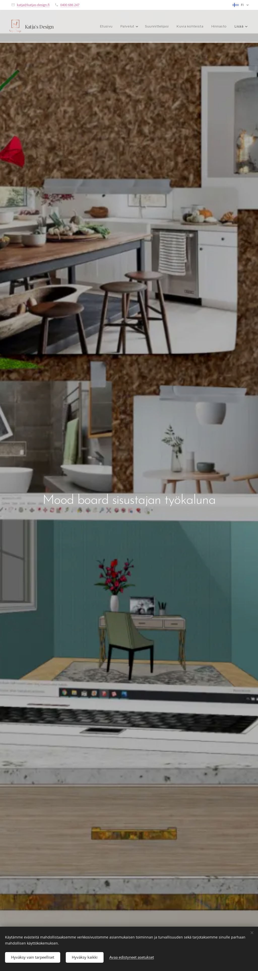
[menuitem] (78, 26)
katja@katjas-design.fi (33, 5)
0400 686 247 (69, 5)
